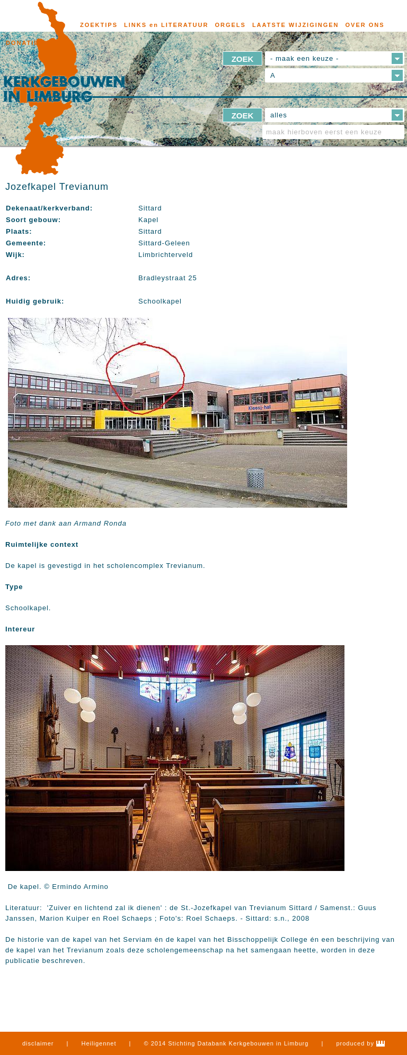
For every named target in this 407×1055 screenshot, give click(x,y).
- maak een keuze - (304, 58)
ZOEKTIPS (99, 25)
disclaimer (38, 1043)
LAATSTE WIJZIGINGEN (295, 25)
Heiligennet (99, 1043)
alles (278, 115)
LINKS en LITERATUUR (166, 25)
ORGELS (230, 25)
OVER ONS (365, 25)
